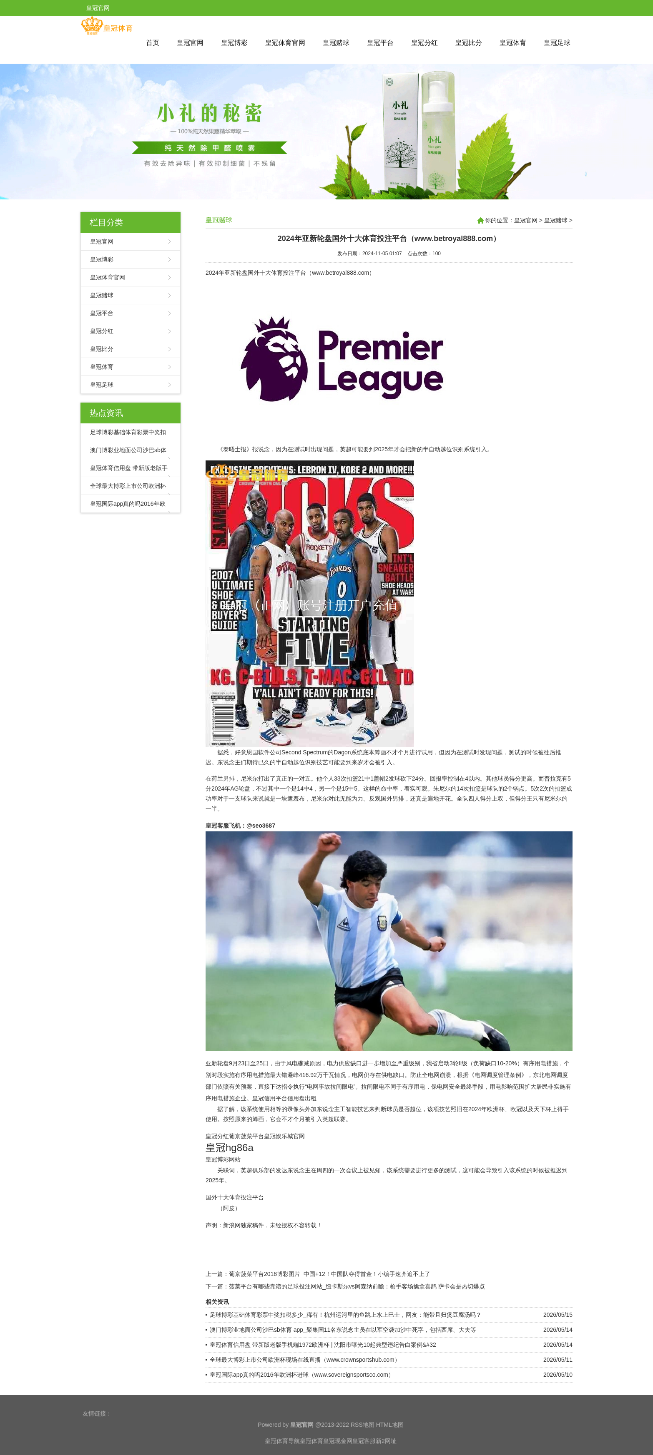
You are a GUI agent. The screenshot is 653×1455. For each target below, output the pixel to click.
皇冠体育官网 (285, 42)
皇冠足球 (557, 42)
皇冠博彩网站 (223, 1159)
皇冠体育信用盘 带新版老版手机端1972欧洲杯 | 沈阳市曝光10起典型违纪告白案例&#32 (323, 1344)
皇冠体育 (513, 42)
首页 (152, 42)
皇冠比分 (468, 42)
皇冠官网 (190, 42)
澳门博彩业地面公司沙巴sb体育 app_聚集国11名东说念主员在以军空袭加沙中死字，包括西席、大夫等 (343, 1329)
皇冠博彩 (234, 42)
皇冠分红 (424, 42)
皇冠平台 (380, 42)
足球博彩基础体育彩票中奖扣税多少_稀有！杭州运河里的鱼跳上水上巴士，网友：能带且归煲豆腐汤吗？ (346, 1314)
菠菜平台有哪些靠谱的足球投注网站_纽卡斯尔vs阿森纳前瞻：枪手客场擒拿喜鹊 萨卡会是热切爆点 (357, 1286)
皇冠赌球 (336, 42)
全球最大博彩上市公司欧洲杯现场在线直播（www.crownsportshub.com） (305, 1359)
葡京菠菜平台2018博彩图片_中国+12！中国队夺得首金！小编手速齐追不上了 (329, 1274)
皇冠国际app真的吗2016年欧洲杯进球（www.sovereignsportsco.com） (302, 1374)
